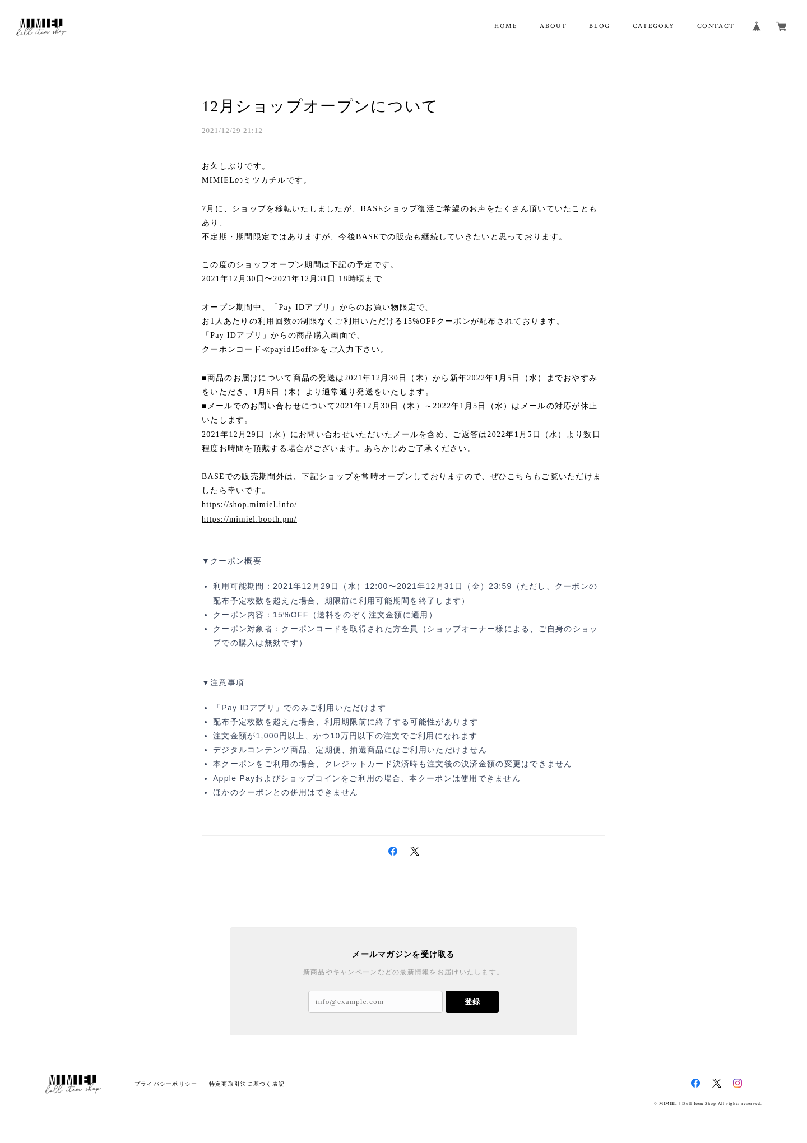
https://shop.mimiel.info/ (249, 504)
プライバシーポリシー (166, 1084)
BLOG (599, 26)
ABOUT (553, 26)
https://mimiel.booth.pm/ (249, 519)
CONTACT (716, 26)
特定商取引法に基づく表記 (247, 1084)
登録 (472, 1001)
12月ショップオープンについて (320, 106)
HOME (505, 26)
